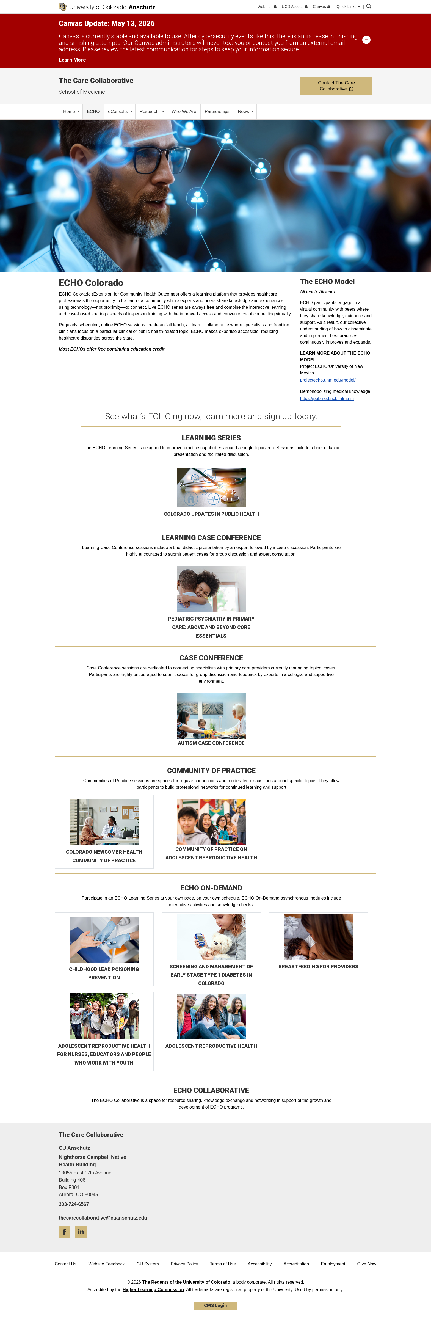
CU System (148, 1264)
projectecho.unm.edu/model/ (328, 380)
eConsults (120, 111)
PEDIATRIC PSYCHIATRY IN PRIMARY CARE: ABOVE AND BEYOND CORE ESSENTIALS (211, 627)
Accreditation (296, 1264)
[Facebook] (66, 1240)
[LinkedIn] (83, 1240)
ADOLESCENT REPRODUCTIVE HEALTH (211, 1046)
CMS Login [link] (215, 1305)
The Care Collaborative (96, 80)
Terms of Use (223, 1264)
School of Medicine (82, 92)
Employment (333, 1264)
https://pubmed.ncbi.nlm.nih (327, 398)
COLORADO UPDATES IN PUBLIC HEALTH (211, 514)
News (246, 111)
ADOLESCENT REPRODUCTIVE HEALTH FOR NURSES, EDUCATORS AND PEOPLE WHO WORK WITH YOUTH (104, 1054)
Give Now (366, 1264)
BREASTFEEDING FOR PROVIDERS (318, 966)
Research (152, 111)
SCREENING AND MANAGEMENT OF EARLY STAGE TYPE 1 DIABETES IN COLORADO (211, 975)
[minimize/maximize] (366, 39)
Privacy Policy (184, 1264)
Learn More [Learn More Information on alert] (72, 60)
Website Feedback (106, 1264)
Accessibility (260, 1264)
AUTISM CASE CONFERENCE (211, 743)
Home (71, 111)
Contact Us (65, 1264)
